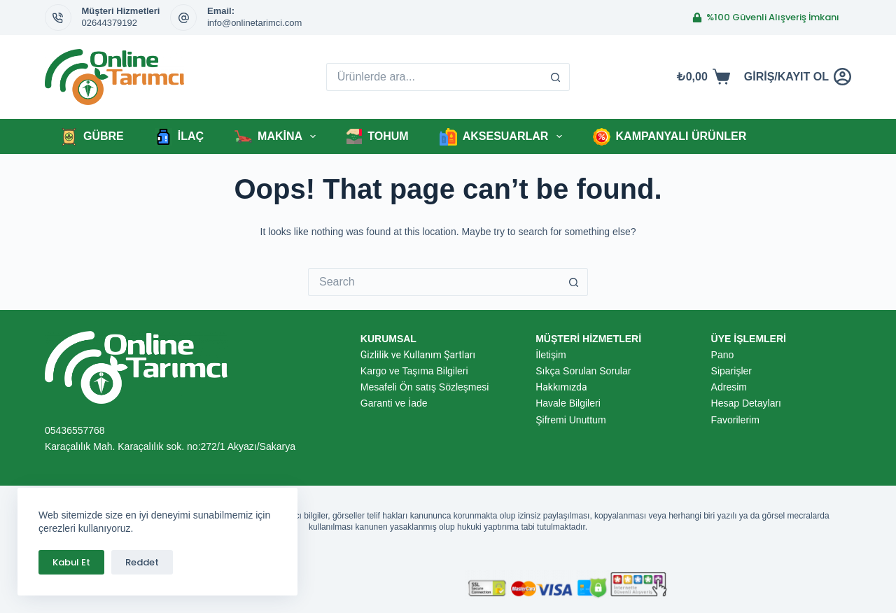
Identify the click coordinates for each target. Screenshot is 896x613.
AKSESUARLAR (504, 137)
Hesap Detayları (746, 403)
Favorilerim (735, 419)
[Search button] (556, 77)
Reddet (142, 562)
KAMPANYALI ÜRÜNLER (670, 137)
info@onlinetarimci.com (254, 22)
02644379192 (110, 22)
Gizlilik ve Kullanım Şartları (417, 354)
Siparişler (731, 370)
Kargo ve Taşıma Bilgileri (414, 370)
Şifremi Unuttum (571, 419)
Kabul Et (71, 562)
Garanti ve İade (394, 403)
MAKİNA (277, 137)
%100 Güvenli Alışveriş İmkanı (766, 17)
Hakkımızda (561, 387)
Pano (722, 354)
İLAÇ (179, 137)
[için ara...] (434, 77)
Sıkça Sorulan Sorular (583, 370)
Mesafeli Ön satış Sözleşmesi (424, 387)
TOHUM (377, 136)
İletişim (551, 354)
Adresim (729, 387)
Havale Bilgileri (568, 403)
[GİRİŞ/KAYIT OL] (797, 77)
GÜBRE (92, 137)
